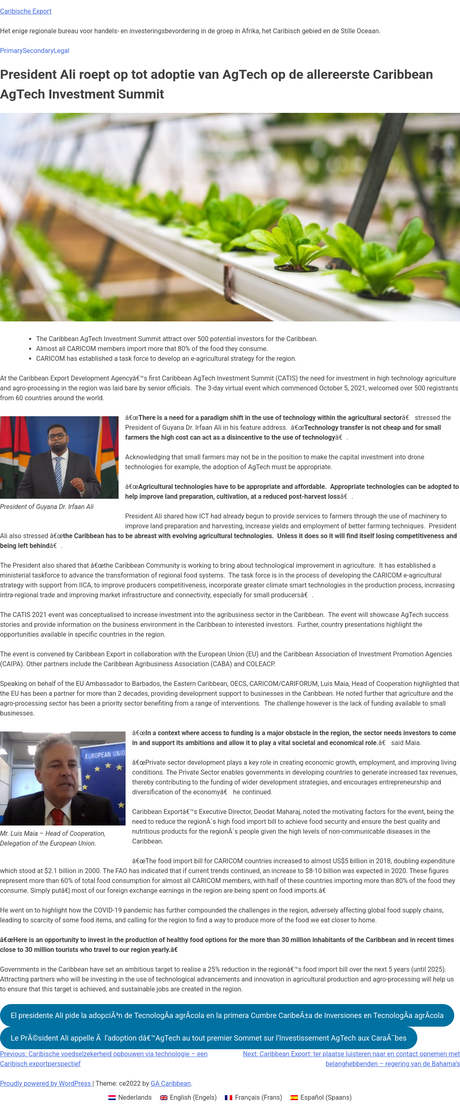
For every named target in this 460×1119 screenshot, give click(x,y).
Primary (11, 51)
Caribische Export (25, 11)
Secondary (38, 51)
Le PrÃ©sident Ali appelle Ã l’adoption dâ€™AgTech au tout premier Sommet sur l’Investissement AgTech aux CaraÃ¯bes (209, 1038)
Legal (61, 51)
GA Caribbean (171, 1083)
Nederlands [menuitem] (135, 1097)
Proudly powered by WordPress (46, 1083)
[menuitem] (130, 1097)
